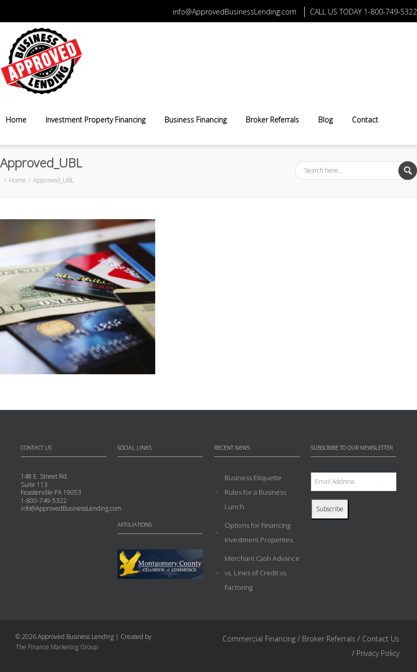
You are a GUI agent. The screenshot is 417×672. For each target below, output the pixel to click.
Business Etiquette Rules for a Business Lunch (255, 492)
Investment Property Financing (95, 120)
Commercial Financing (258, 639)
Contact (365, 120)
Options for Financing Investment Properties (259, 532)
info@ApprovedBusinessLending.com (234, 12)
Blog (325, 120)
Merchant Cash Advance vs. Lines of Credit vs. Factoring (262, 573)
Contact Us (380, 639)
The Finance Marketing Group (57, 647)
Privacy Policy (377, 653)
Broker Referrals (272, 120)
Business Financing (196, 120)
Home (16, 120)
